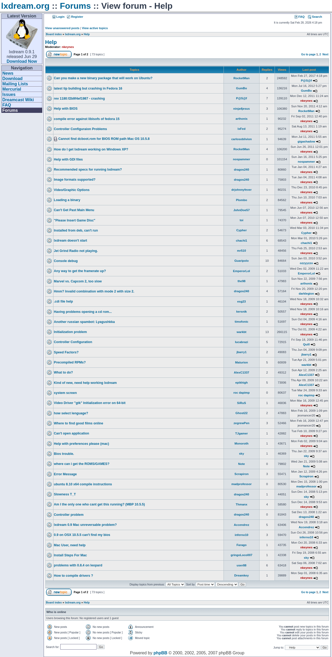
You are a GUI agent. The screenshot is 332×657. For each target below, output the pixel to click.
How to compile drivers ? (73, 576)
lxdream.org (25, 6)
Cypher (241, 230)
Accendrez (241, 524)
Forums (75, 6)
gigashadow (306, 141)
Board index (54, 34)
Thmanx (241, 504)
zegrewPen (241, 423)
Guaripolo (241, 260)
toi (241, 220)
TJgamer (241, 433)
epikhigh (241, 382)
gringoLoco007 (241, 555)
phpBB (160, 653)
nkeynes (68, 46)
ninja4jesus (241, 108)
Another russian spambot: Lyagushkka (84, 322)
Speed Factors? (66, 352)
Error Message (65, 474)
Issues (9, 94)
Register (75, 16)
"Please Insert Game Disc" (74, 220)
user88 (242, 565)
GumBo (241, 88)
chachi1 (241, 240)
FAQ (6, 105)
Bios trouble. (64, 454)
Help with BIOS (66, 108)
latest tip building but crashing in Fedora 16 (88, 88)
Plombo (241, 200)
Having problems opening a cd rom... (83, 312)
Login (58, 16)
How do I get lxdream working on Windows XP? (91, 149)
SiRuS (241, 403)
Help (87, 34)
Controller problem (69, 515)
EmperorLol (241, 271)
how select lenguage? (71, 413)
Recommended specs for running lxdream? (88, 169)
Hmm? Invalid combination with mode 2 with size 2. (94, 291)
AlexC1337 (241, 372)
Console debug (66, 261)
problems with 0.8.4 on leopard (78, 565)
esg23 (241, 301)
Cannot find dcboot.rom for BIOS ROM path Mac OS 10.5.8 (103, 139)
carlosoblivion (241, 139)
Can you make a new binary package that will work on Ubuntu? (103, 78)
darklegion (306, 293)
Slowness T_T (65, 494)
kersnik (241, 311)
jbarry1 (242, 352)
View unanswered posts (62, 28)
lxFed (241, 128)
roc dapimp (241, 392)
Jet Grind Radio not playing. (76, 251)
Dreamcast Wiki (18, 99)
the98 (241, 281)
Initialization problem (70, 332)
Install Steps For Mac (70, 555)
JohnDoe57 (241, 210)
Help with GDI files (68, 159)
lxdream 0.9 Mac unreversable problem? (85, 525)
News (7, 73)
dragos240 (241, 169)
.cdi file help (63, 301)
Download (12, 78)
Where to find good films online (78, 423)
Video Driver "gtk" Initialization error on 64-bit (90, 403)
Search (315, 16)
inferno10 (241, 534)
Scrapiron (241, 474)
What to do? (63, 372)
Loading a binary (67, 200)
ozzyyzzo (306, 263)
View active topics (95, 28)
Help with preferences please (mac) (81, 444)
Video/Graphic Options (72, 190)
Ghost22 (241, 413)
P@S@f (306, 80)
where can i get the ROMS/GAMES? (82, 464)
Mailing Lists (15, 84)
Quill (306, 344)
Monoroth (242, 443)
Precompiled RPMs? (70, 362)
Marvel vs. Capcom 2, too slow (78, 281)
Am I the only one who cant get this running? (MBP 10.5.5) (99, 504)
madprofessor (241, 484)
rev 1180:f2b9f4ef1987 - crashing (79, 98)
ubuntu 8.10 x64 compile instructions (83, 484)
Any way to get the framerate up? (80, 271)
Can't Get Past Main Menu (74, 210)
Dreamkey (241, 575)
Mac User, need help (70, 545)
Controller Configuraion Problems (80, 129)
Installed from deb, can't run (76, 230)
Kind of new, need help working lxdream (85, 383)
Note (241, 463)
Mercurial (11, 89)
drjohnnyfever (241, 189)
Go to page (308, 54)
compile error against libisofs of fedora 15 (87, 119)
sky (241, 453)
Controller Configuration (73, 342)
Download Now (22, 61)
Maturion (241, 362)
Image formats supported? (74, 179)
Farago (242, 545)
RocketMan (241, 78)
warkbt (242, 332)
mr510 (241, 250)
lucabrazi (241, 342)
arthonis (241, 118)
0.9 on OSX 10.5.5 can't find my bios (82, 535)
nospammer (241, 159)
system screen (65, 393)
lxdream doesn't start (70, 240)
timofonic (241, 321)
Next (325, 54)
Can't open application (71, 433)
